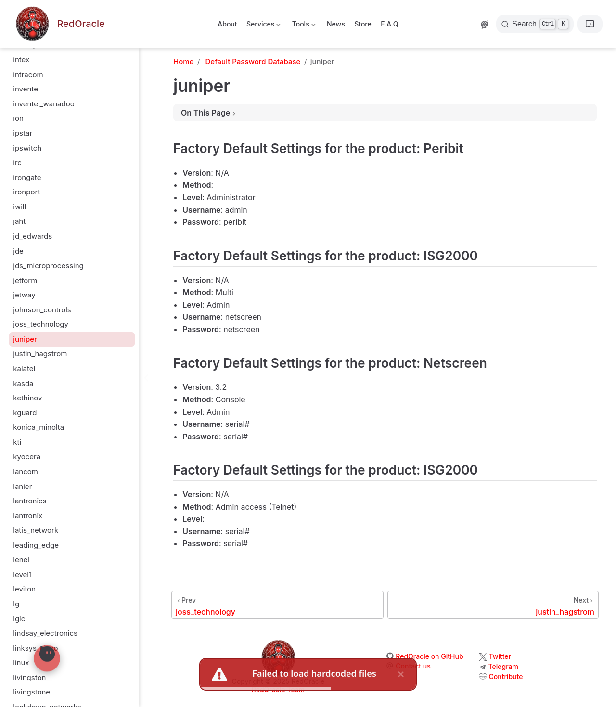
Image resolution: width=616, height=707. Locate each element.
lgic (19, 618)
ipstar (22, 133)
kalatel (24, 368)
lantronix (27, 515)
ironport (26, 191)
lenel (21, 559)
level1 (22, 574)
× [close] (401, 674)
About (227, 24)
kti (17, 442)
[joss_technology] (277, 605)
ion (18, 118)
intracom (28, 74)
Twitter (500, 656)
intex (21, 59)
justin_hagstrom (40, 353)
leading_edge (36, 545)
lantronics (29, 500)
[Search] (535, 24)
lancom (25, 471)
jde (18, 251)
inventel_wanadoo (43, 103)
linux (21, 662)
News (336, 24)
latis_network (35, 530)
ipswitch (27, 148)
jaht (19, 221)
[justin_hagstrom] (493, 605)
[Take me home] (59, 24)
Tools (302, 26)
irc (17, 162)
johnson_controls (42, 309)
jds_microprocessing (48, 265)
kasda (23, 383)
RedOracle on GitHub (429, 656)
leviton (24, 588)
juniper (25, 339)
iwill (19, 206)
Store (363, 24)
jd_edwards (32, 236)
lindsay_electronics (45, 633)
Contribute (506, 676)
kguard (25, 412)
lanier (22, 486)
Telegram (503, 666)
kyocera (26, 456)
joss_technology (40, 324)
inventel (26, 88)
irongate (27, 177)
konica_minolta (38, 427)
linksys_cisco (35, 648)
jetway (24, 294)
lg (16, 603)
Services (263, 26)
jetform (25, 280)
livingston (29, 677)
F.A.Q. (390, 24)
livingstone (31, 691)
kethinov (27, 397)
